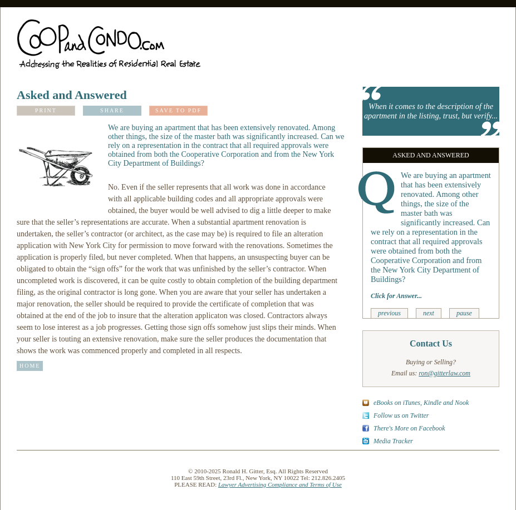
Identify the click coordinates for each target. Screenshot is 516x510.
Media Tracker (393, 441)
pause (464, 313)
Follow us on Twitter (401, 415)
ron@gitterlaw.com (444, 373)
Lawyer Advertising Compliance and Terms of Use (280, 484)
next (428, 313)
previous (389, 313)
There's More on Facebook (409, 428)
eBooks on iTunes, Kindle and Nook (421, 403)
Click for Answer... (396, 296)
